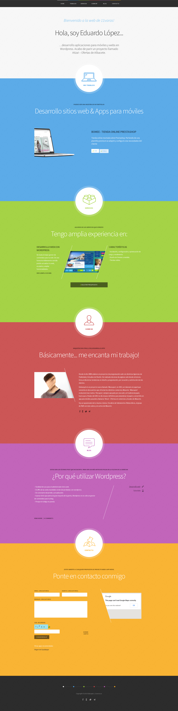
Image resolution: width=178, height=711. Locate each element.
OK (134, 605)
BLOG (105, 3)
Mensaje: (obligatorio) (42, 599)
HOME (62, 3)
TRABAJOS (73, 3)
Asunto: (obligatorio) (70, 591)
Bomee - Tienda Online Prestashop (113, 133)
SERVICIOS (84, 3)
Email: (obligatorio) (41, 591)
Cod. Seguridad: (40, 622)
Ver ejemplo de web (44, 273)
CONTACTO (115, 3)
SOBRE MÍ (94, 3)
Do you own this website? (113, 605)
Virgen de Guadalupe (41, 649)
